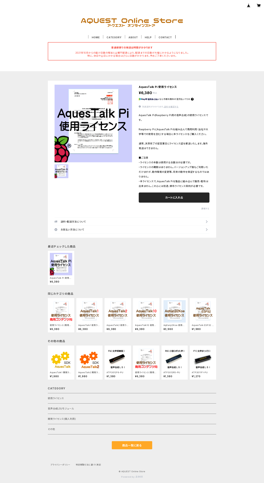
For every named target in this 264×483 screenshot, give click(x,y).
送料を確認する (171, 106)
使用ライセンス (56, 398)
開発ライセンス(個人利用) (62, 418)
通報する (205, 208)
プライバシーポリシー (60, 464)
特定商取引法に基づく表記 (88, 464)
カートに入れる (174, 197)
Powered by (132, 477)
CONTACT (165, 37)
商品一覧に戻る (132, 445)
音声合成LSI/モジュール (61, 408)
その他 (51, 429)
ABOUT (133, 37)
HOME (96, 37)
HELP (148, 37)
